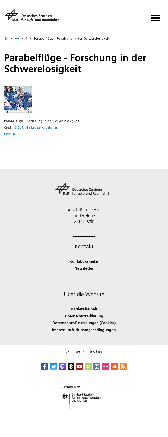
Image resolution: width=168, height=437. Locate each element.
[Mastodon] (62, 368)
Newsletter (84, 268)
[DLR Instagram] (96, 368)
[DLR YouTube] (79, 368)
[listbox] (17, 38)
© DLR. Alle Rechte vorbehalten (36, 127)
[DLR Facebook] (44, 368)
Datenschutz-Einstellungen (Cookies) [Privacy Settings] (84, 322)
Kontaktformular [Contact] (84, 261)
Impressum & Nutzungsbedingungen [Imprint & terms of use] (84, 329)
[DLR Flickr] (105, 368)
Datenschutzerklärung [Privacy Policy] (84, 315)
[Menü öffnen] (156, 16)
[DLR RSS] (123, 368)
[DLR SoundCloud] (114, 368)
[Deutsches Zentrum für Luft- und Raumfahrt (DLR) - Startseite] (33, 17)
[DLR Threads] (71, 368)
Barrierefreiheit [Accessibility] (84, 309)
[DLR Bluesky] (53, 368)
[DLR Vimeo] (88, 368)
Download (11, 134)
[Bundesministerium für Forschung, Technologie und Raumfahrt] (84, 412)
